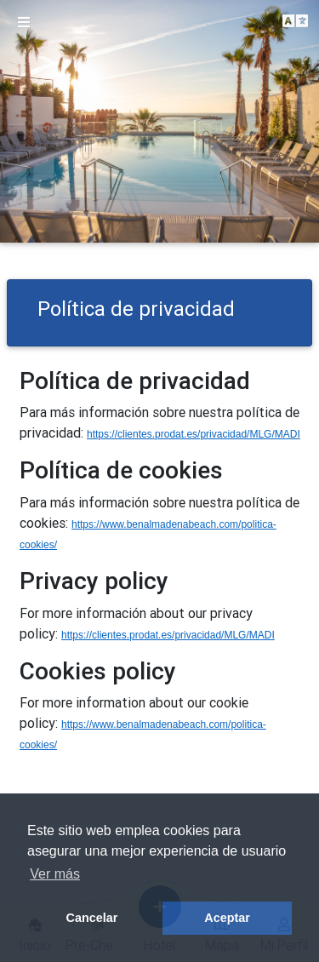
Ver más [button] (55, 874)
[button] (295, 21)
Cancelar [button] (92, 918)
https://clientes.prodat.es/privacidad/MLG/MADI (193, 434)
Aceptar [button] (227, 918)
